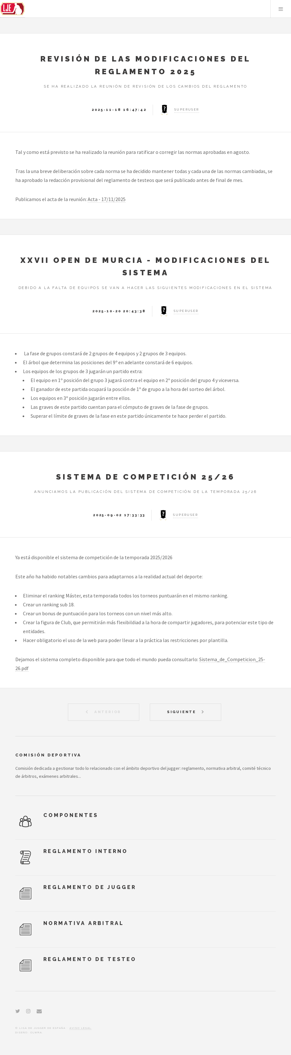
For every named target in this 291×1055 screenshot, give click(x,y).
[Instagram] (28, 1011)
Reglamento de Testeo (89, 959)
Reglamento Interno (85, 851)
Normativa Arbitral (83, 923)
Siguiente (182, 712)
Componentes (70, 815)
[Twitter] (17, 1011)
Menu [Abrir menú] (281, 9)
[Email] (39, 1011)
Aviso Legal (80, 1028)
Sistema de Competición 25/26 (145, 476)
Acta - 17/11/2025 (107, 199)
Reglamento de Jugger (89, 887)
